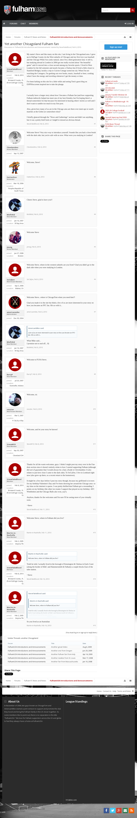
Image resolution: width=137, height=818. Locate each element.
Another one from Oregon (61, 650)
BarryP (10, 374)
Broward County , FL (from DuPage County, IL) (15, 82)
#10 (94, 409)
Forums (13, 23)
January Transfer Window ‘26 (116, 95)
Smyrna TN (19, 544)
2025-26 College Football (114, 110)
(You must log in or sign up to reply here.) (81, 632)
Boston (20, 256)
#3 (95, 177)
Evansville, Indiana (16, 386)
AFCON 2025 (110, 88)
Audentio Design (19, 811)
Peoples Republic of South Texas (15, 189)
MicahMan (109, 83)
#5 (95, 247)
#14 (94, 579)
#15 (94, 625)
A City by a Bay (17, 420)
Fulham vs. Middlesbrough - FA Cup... (116, 102)
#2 (95, 147)
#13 (94, 533)
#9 (95, 374)
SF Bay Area (19, 223)
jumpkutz (108, 119)
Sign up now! (116, 47)
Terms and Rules (124, 691)
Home (5, 23)
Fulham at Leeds (111, 81)
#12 (94, 509)
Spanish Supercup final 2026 (116, 117)
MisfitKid (11, 215)
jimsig (9, 247)
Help (114, 691)
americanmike (13, 312)
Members (33, 23)
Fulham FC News (106, 69)
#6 (95, 279)
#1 (95, 124)
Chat (23, 23)
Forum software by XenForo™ (24, 809)
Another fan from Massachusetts (64, 661)
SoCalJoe (11, 280)
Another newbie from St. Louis (63, 658)
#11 (94, 444)
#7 (95, 312)
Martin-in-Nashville (11, 534)
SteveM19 (11, 444)
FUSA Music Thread (112, 124)
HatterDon (12, 177)
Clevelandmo (12, 147)
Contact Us (107, 691)
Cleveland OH (18, 455)
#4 (95, 214)
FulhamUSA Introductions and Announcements (32, 47)
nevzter (10, 409)
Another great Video (59, 647)
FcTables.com (71, 800)
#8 (95, 347)
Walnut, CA (19, 288)
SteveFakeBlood (65, 47)
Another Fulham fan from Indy (63, 654)
